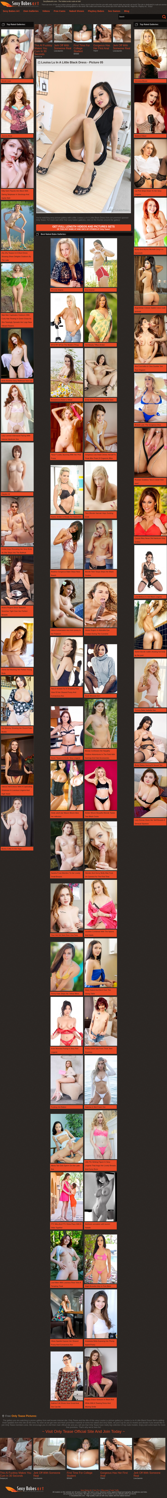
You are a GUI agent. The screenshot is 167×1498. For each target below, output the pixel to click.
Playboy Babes (96, 11)
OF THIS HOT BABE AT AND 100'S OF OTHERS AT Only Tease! (83, 227)
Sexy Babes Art (86, 1490)
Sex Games (114, 11)
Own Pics (96, 1490)
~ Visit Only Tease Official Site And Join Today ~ (83, 1431)
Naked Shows (76, 11)
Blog (126, 11)
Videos (46, 11)
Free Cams (59, 11)
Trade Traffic (114, 1490)
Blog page (105, 1490)
